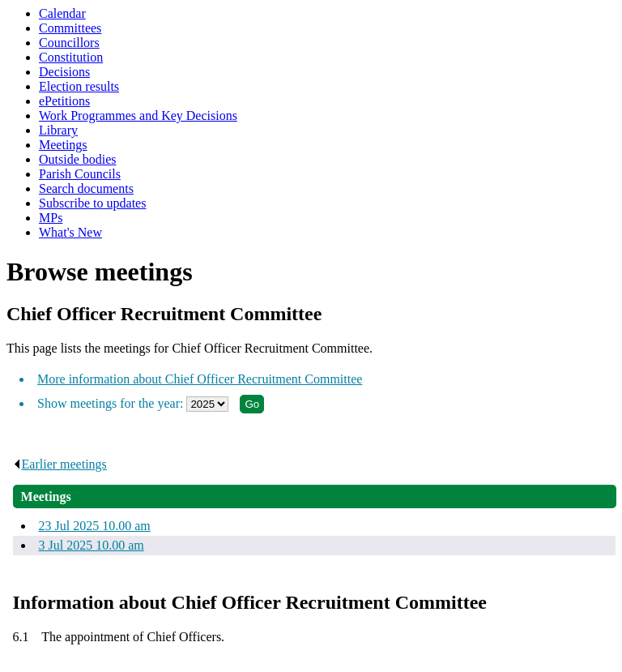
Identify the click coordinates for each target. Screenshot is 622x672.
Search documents (86, 188)
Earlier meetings (60, 464)
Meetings (63, 145)
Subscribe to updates (92, 203)
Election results (79, 86)
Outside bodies (78, 159)
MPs (50, 218)
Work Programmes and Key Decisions (138, 115)
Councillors (69, 42)
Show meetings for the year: (111, 403)
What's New (70, 232)
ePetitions (64, 101)
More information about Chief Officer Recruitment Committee (199, 379)
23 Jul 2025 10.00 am (95, 526)
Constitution (71, 57)
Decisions (64, 72)
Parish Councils (80, 174)
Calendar (62, 13)
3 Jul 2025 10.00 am (91, 545)
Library (58, 130)
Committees (70, 28)
